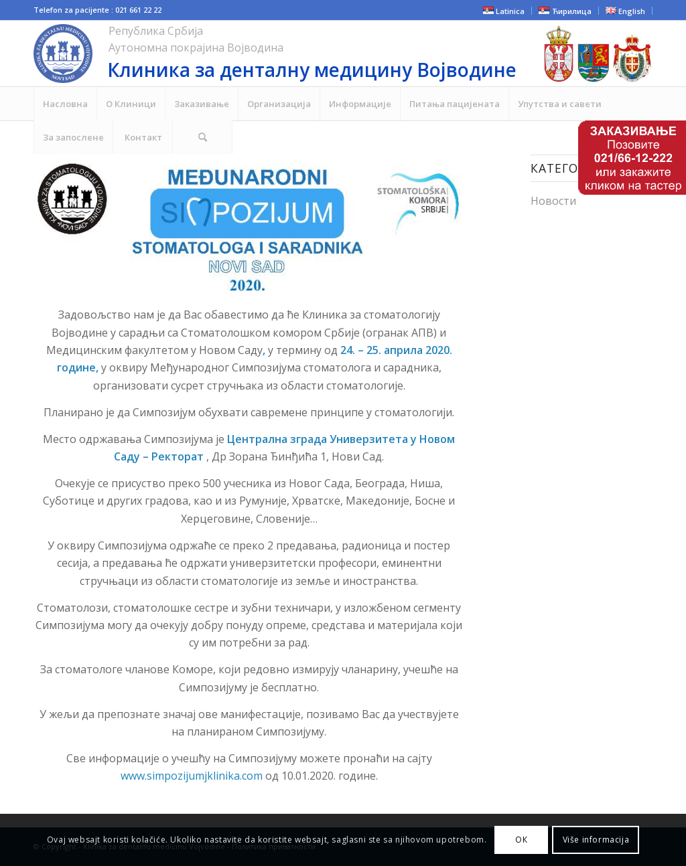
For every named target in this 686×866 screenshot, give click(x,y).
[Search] (202, 137)
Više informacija (596, 839)
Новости (553, 200)
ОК (521, 839)
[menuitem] (64, 103)
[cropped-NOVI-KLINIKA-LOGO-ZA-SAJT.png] (265, 53)
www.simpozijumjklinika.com (193, 775)
